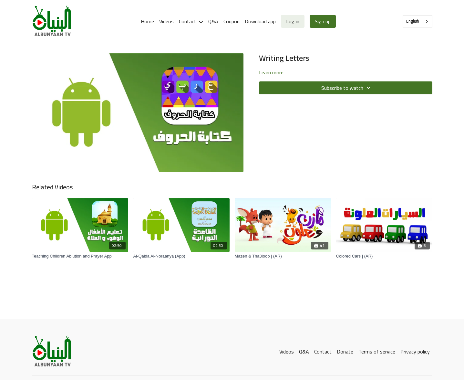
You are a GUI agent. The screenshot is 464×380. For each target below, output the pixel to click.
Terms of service (376, 351)
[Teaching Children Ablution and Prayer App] (80, 256)
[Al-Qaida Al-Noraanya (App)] (181, 256)
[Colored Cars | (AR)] (384, 256)
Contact (191, 21)
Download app (260, 21)
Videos (166, 21)
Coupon (231, 21)
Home (147, 21)
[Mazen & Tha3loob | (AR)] (283, 256)
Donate (345, 351)
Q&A (213, 21)
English (412, 21)
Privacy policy (415, 351)
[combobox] (417, 21)
